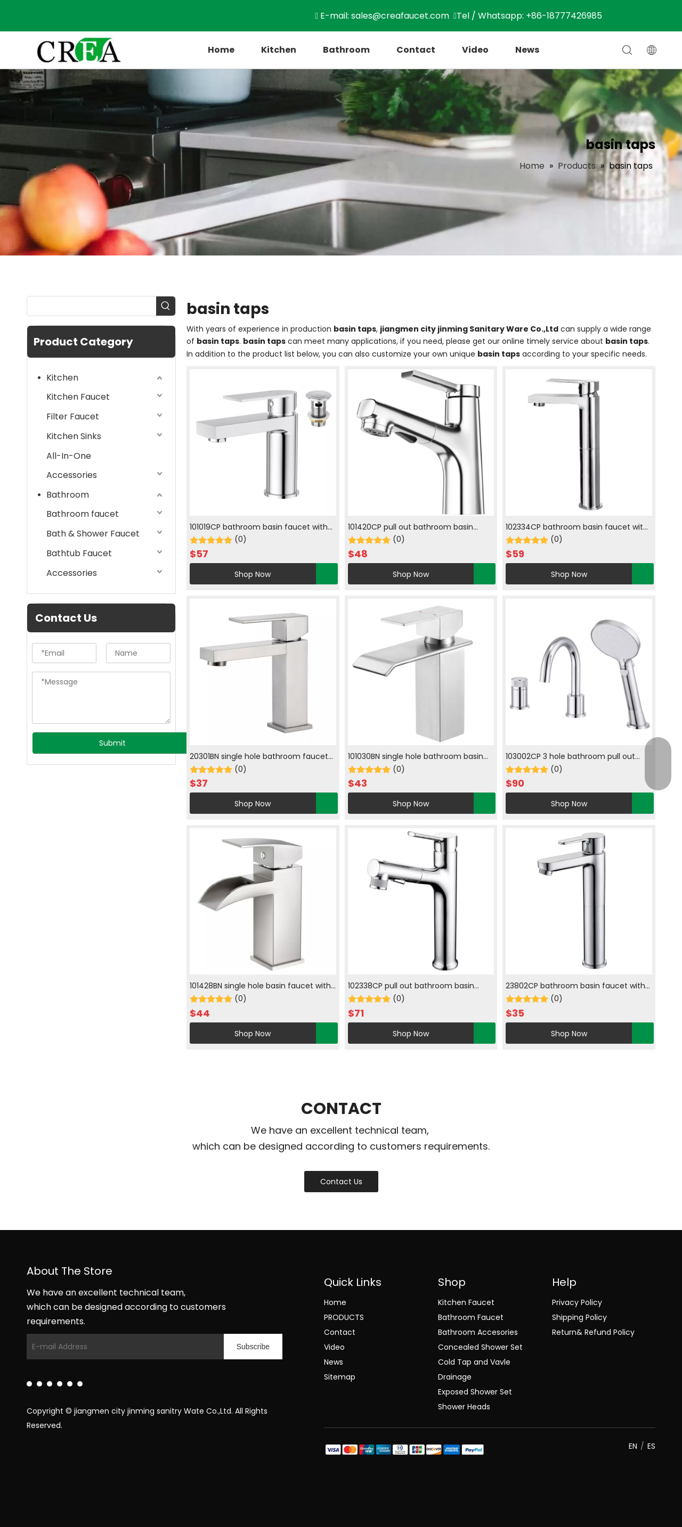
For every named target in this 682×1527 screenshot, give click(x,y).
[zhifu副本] (332, 1450)
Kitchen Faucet (78, 397)
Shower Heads (464, 1406)
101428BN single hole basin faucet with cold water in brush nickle (260, 986)
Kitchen (278, 50)
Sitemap (339, 1377)
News (527, 50)
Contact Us (341, 1181)
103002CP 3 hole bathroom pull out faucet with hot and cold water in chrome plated (570, 757)
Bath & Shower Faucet (93, 533)
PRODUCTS (344, 1317)
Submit (112, 743)
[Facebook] (39, 1383)
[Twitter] (49, 1383)
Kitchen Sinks (73, 436)
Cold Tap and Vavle (474, 1362)
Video (475, 50)
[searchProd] (91, 306)
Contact (415, 50)
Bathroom (346, 50)
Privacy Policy (577, 1302)
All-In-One (68, 456)
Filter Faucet (72, 416)
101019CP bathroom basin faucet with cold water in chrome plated (259, 528)
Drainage (455, 1377)
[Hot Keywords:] (165, 306)
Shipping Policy (579, 1317)
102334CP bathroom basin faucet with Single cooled (577, 528)
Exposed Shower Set (475, 1391)
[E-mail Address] (135, 1346)
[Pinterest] (80, 1383)
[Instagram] (69, 1383)
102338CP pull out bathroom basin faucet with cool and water (411, 986)
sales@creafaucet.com (400, 16)
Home (221, 50)
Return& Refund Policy (593, 1332)
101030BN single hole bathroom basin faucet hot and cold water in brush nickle (415, 757)
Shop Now (230, 573)
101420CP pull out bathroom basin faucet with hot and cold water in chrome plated (410, 528)
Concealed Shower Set (480, 1347)
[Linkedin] (29, 1383)
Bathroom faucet (82, 514)
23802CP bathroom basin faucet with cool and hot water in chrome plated (575, 986)
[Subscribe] (253, 1346)
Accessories (71, 475)
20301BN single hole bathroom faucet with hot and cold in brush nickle (259, 757)
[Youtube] (59, 1383)
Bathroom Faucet (471, 1317)
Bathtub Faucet (79, 553)
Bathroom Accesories (478, 1332)
